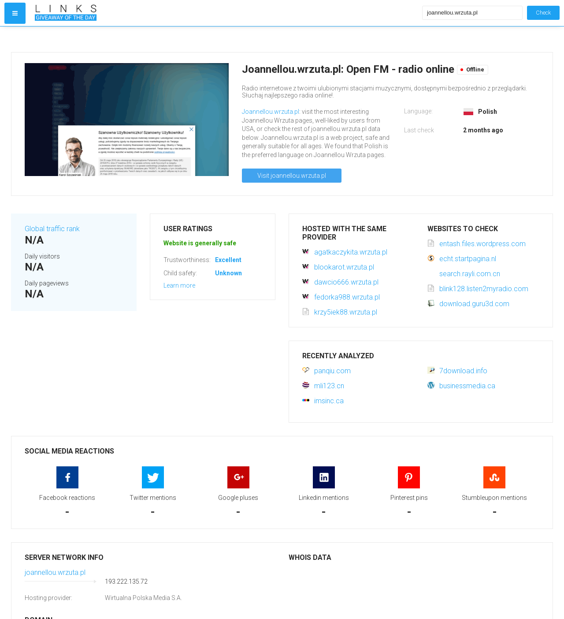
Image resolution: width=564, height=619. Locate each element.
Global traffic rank (52, 229)
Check (543, 12)
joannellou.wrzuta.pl (55, 572)
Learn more (179, 285)
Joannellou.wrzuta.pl (270, 111)
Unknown (228, 273)
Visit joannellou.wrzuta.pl (291, 175)
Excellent (228, 259)
